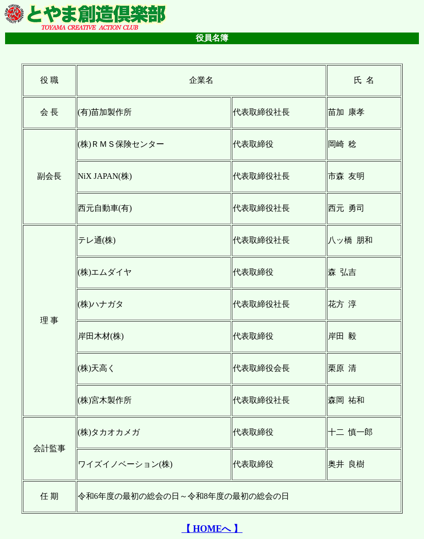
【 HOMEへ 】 (212, 529)
